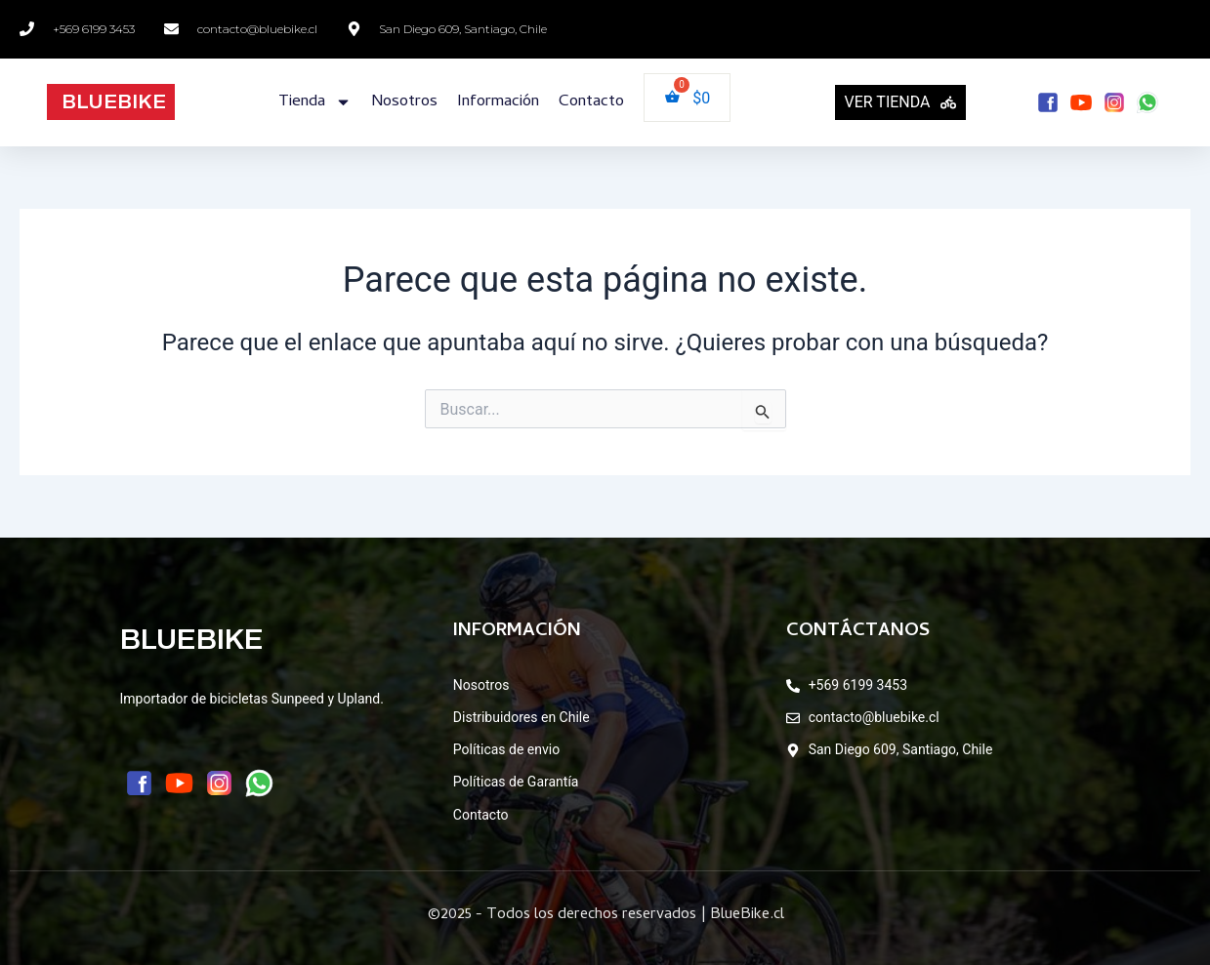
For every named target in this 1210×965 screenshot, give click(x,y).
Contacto (591, 102)
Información (498, 102)
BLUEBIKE (114, 101)
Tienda (315, 102)
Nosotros (404, 102)
